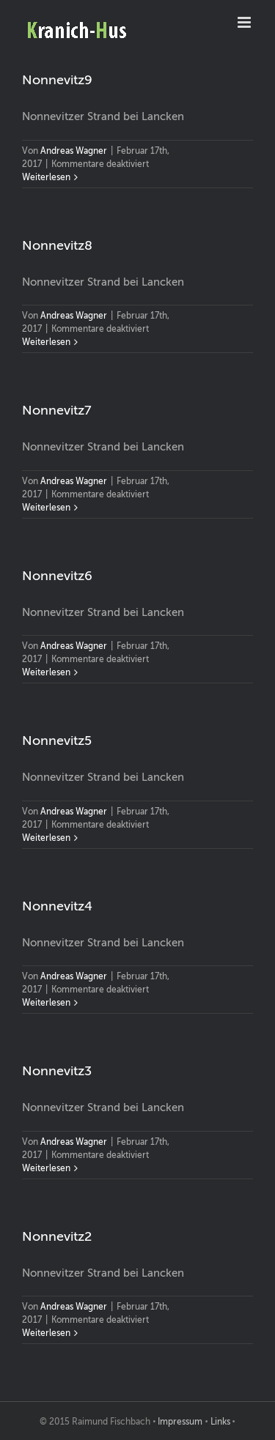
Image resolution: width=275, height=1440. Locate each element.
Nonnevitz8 (57, 245)
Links (220, 1422)
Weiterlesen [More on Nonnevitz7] (46, 507)
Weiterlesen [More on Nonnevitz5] (46, 838)
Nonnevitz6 (57, 575)
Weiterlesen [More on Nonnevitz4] (46, 1003)
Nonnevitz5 (57, 740)
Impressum (180, 1422)
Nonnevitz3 (57, 1071)
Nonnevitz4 (57, 906)
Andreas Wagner (73, 151)
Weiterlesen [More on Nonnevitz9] (46, 177)
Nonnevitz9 (57, 80)
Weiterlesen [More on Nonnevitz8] (46, 342)
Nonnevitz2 (57, 1236)
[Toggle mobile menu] (245, 22)
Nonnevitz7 (57, 410)
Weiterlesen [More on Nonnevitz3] (46, 1168)
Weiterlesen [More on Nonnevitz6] (46, 672)
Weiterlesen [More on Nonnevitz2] (46, 1333)
